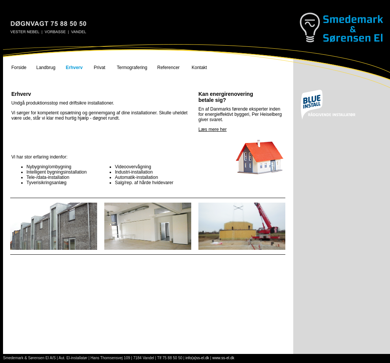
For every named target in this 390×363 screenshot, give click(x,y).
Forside (18, 67)
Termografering (132, 67)
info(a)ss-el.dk (197, 358)
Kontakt (199, 67)
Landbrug (46, 67)
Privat (99, 67)
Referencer (168, 67)
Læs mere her (212, 129)
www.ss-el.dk (223, 358)
